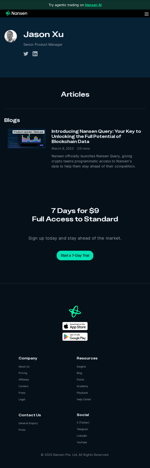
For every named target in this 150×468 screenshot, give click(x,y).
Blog (79, 373)
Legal (22, 399)
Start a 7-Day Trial (75, 255)
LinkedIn (82, 435)
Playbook (82, 392)
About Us (24, 366)
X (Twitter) (83, 422)
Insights (81, 366)
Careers (23, 386)
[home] (14, 13)
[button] (146, 14)
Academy (82, 386)
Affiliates (24, 379)
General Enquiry (28, 423)
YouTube (82, 442)
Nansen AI (93, 5)
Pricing (23, 373)
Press (22, 392)
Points (80, 379)
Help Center (84, 399)
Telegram (82, 429)
